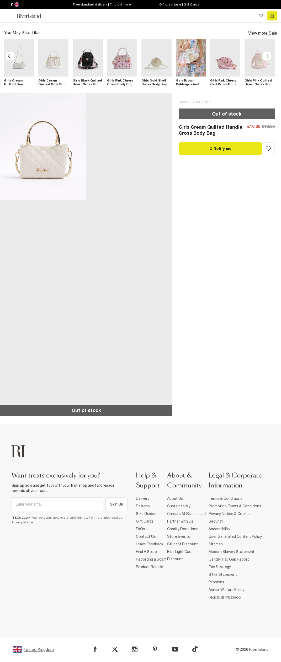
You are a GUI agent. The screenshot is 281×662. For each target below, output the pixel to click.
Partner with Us (180, 521)
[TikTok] (195, 649)
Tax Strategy (220, 567)
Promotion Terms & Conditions (235, 506)
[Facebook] (95, 649)
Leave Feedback (149, 544)
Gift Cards (145, 521)
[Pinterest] (154, 649)
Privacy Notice (22, 522)
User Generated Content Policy (235, 536)
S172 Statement (223, 574)
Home (183, 102)
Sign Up (116, 504)
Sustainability (178, 506)
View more (262, 32)
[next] (266, 56)
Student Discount (182, 544)
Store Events (178, 536)
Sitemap (216, 544)
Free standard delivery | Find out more (102, 4)
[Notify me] (220, 148)
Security (216, 521)
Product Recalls (149, 567)
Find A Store (146, 552)
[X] (115, 649)
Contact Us (146, 536)
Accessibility (219, 529)
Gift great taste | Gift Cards (179, 4)
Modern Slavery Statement (232, 552)
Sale (208, 102)
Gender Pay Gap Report (229, 559)
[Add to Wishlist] (268, 148)
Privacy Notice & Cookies (230, 514)
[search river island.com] (250, 16)
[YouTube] (175, 649)
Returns (143, 506)
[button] (43, 146)
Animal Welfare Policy (226, 590)
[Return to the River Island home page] (32, 16)
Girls (196, 102)
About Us (175, 498)
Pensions (216, 582)
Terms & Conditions (225, 498)
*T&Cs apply (21, 517)
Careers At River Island (186, 514)
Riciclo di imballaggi (225, 597)
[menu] (9, 15)
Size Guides (146, 514)
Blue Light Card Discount (180, 555)
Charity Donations (182, 529)
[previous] (10, 56)
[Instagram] (134, 649)
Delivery (142, 498)
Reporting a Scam (151, 559)
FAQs (140, 529)
